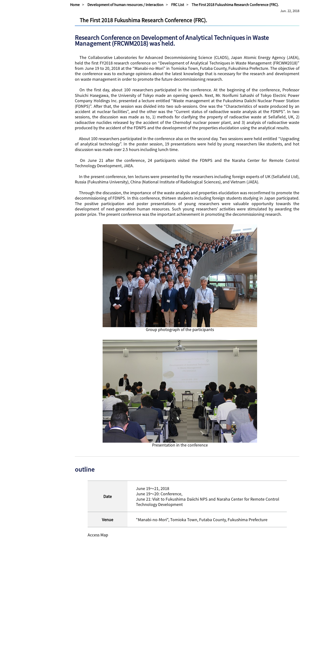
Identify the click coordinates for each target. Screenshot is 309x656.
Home (75, 4)
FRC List (177, 4)
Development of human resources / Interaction (125, 4)
